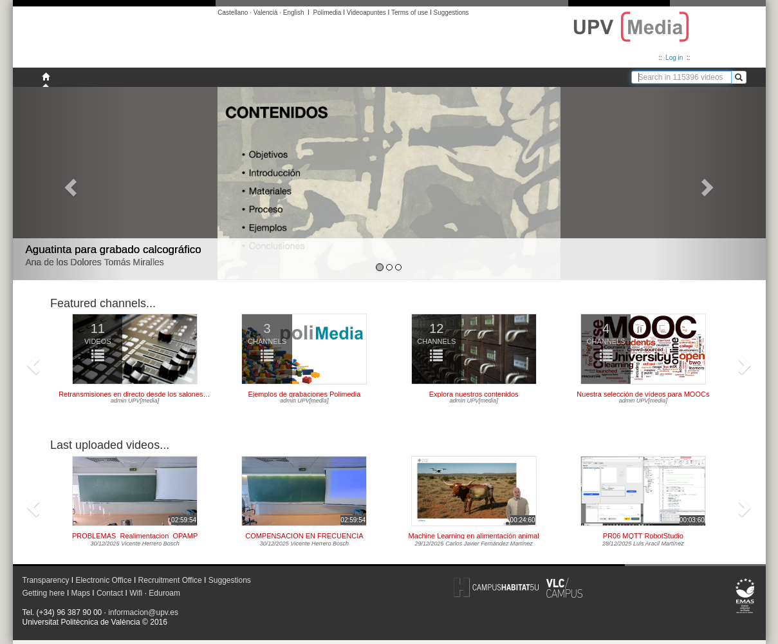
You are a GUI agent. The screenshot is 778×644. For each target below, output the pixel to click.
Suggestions (450, 12)
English (293, 12)
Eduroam (164, 593)
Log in (674, 57)
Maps (80, 593)
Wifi (135, 593)
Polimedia (327, 12)
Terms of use (409, 12)
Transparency (46, 580)
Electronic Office (103, 580)
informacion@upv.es (143, 612)
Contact (110, 593)
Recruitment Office (170, 580)
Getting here (44, 593)
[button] (69, 183)
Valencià (266, 12)
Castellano (233, 12)
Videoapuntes (366, 12)
